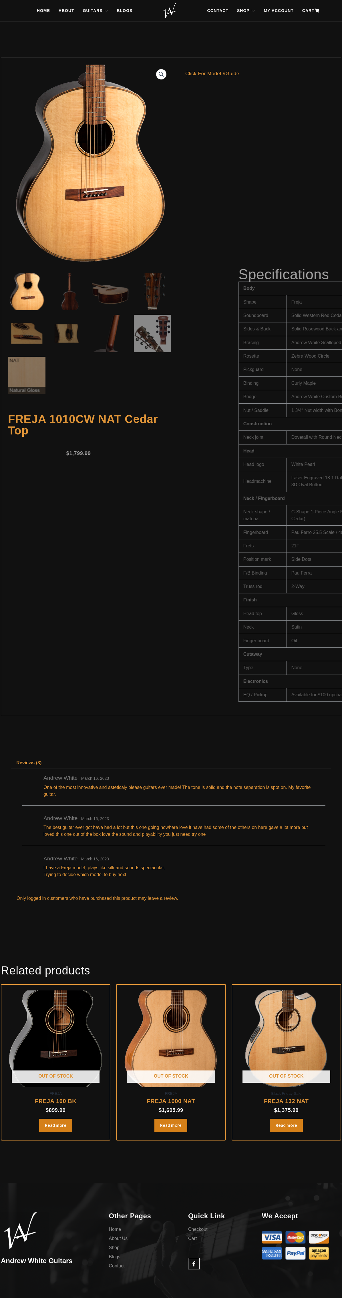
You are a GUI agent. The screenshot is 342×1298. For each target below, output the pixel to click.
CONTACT (217, 10)
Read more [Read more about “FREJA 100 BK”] (55, 1125)
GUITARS (95, 10)
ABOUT (66, 10)
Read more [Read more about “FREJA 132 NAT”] (286, 1125)
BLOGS (125, 10)
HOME (43, 10)
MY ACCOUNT (279, 10)
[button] (161, 74)
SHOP (246, 10)
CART (310, 10)
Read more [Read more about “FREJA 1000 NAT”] (171, 1125)
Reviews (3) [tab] (28, 762)
